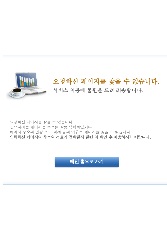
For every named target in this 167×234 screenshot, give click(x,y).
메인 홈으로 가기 (87, 161)
